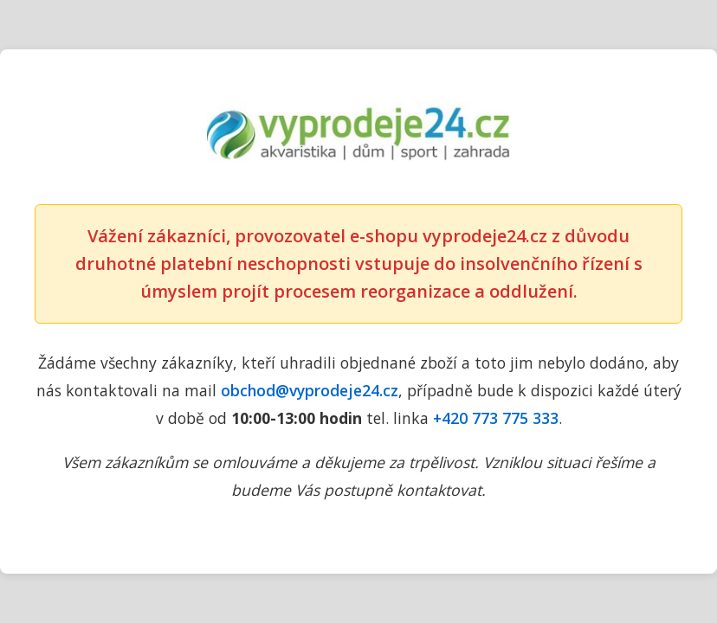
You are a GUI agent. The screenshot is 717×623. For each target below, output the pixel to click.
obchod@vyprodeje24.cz (309, 390)
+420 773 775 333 (496, 418)
